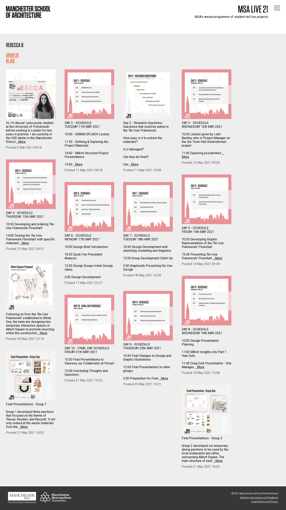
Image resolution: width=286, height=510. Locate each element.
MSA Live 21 (253, 9)
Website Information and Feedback (259, 497)
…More (21, 142)
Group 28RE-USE (12, 57)
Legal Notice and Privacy (264, 501)
